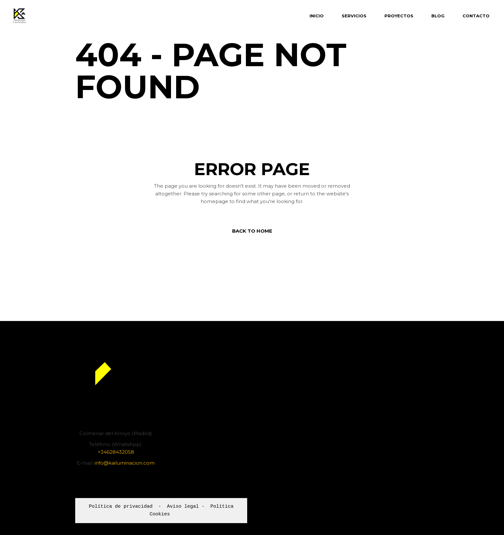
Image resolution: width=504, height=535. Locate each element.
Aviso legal (183, 507)
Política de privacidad (120, 507)
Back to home (252, 231)
